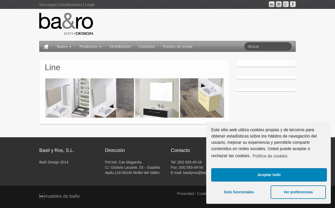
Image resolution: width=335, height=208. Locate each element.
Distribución (120, 46)
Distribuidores (71, 5)
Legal (89, 5)
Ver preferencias (298, 192)
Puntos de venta (177, 46)
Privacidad (185, 193)
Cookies (203, 193)
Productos (91, 46)
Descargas (48, 5)
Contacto (147, 46)
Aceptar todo (269, 175)
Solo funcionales (239, 192)
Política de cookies (270, 156)
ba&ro (64, 46)
